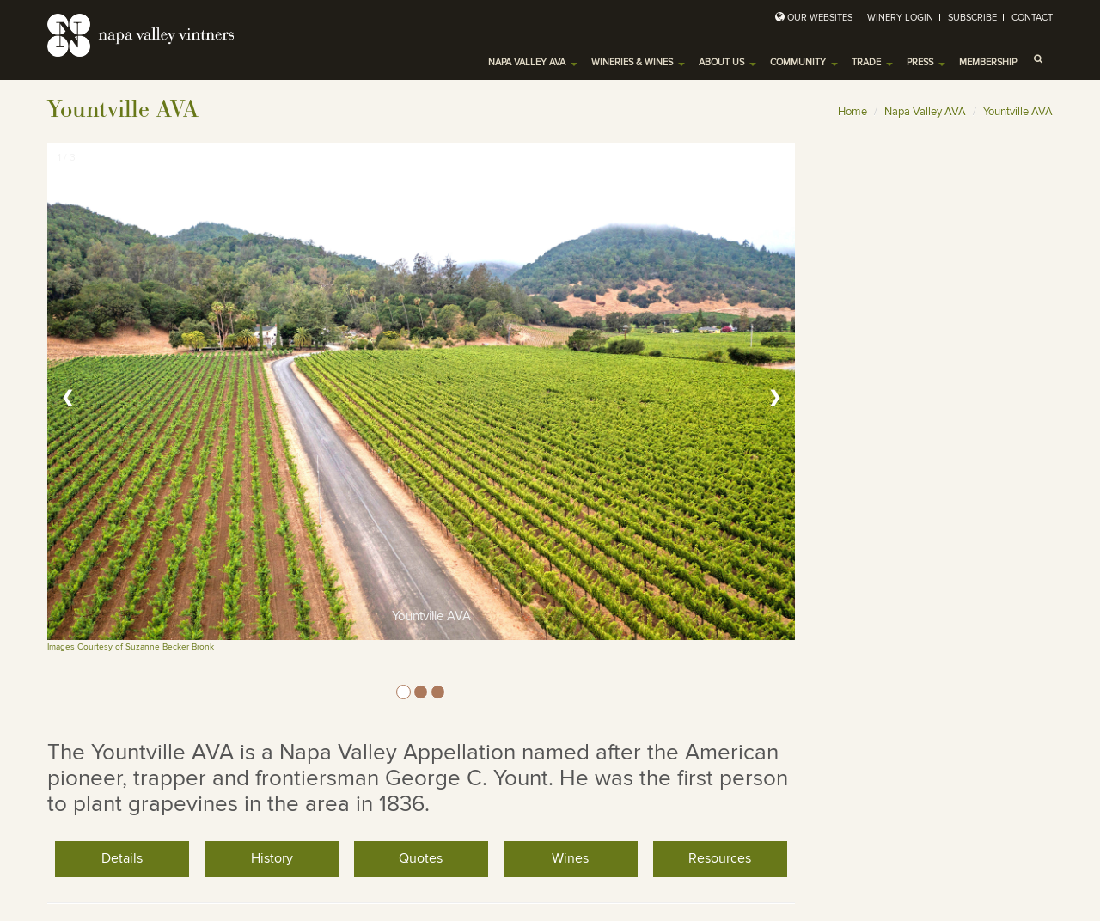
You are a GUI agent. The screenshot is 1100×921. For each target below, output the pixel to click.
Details (122, 858)
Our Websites (819, 17)
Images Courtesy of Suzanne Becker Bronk (130, 647)
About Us (727, 62)
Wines (570, 858)
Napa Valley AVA (533, 62)
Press (926, 62)
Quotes (421, 858)
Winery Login (900, 17)
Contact (1032, 17)
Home (852, 112)
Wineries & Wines (638, 62)
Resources (719, 858)
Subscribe (972, 17)
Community (804, 62)
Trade (872, 62)
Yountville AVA (1018, 112)
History (272, 858)
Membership (988, 62)
